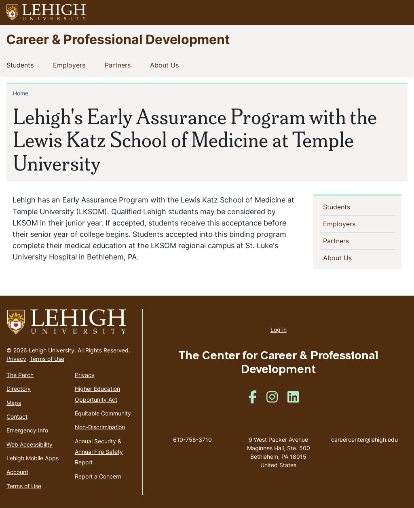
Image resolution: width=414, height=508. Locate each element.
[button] (400, 12)
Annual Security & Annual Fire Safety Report (99, 451)
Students (21, 65)
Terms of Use (47, 359)
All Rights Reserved (103, 350)
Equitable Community (103, 413)
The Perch (20, 375)
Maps (13, 403)
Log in (278, 329)
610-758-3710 (192, 439)
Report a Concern (98, 476)
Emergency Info (27, 430)
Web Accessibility (29, 444)
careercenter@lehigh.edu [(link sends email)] (364, 431)
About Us (166, 65)
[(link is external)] (253, 399)
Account (17, 472)
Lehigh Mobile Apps (32, 458)
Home (20, 93)
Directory (18, 388)
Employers (71, 65)
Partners (119, 65)
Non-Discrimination (100, 427)
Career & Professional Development (118, 39)
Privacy (16, 359)
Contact (16, 416)
